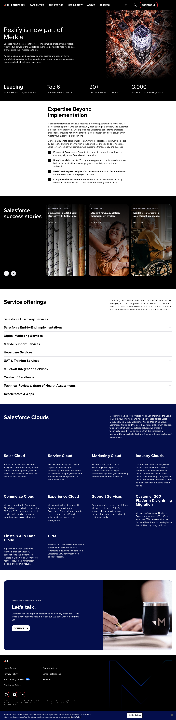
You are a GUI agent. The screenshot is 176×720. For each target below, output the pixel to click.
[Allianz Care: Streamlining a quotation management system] (109, 240)
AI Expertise (70, 5)
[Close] (172, 715)
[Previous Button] (6, 273)
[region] (88, 715)
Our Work (33, 5)
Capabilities (51, 5)
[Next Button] (13, 273)
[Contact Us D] (163, 5)
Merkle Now (90, 5)
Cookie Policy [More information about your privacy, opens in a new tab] (75, 717)
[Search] (149, 5)
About (106, 5)
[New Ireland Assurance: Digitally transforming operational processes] (151, 240)
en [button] (140, 5)
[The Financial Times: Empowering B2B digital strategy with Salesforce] (66, 240)
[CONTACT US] (21, 628)
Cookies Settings (135, 715)
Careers (120, 5)
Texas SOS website (10, 705)
